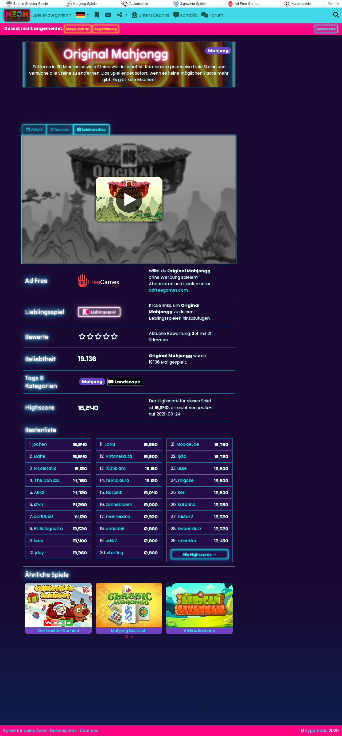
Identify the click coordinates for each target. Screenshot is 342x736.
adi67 (111, 540)
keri (181, 492)
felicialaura (117, 480)
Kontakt (185, 15)
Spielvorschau (91, 129)
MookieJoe (187, 444)
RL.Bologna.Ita (48, 528)
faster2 (185, 516)
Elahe (39, 456)
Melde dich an (77, 28)
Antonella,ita (119, 456)
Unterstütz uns (150, 15)
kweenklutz (189, 528)
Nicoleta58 (45, 468)
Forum (212, 15)
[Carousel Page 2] (131, 636)
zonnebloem (119, 504)
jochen (40, 444)
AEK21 (40, 492)
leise (38, 540)
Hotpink (114, 492)
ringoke (186, 480)
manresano (118, 516)
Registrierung (105, 28)
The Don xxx (46, 480)
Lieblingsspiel (99, 312)
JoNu (109, 444)
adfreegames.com (168, 290)
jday (39, 553)
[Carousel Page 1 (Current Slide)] (126, 636)
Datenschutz (63, 730)
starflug (115, 553)
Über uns (89, 730)
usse (182, 468)
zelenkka (186, 540)
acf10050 (43, 516)
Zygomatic (316, 730)
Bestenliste (326, 28)
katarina (186, 504)
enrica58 (115, 528)
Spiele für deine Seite (25, 730)
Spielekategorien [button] (50, 15)
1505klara (116, 468)
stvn (38, 504)
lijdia (181, 456)
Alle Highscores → (199, 554)
